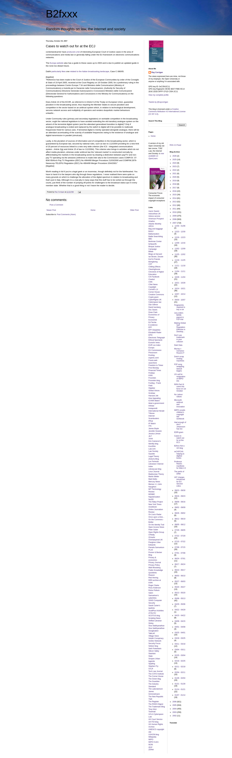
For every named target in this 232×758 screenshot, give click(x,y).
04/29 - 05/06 (180, 604)
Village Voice (154, 636)
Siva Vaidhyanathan (157, 626)
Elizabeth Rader (155, 332)
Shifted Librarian (155, 621)
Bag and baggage (156, 229)
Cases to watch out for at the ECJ (179, 439)
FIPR (151, 375)
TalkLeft (152, 633)
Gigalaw (152, 388)
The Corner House (156, 676)
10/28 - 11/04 (180, 277)
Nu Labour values (178, 395)
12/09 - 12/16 (180, 243)
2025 (175, 159)
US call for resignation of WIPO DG (179, 377)
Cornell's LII (153, 289)
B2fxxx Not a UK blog (179, 447)
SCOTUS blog (154, 616)
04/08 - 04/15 (180, 621)
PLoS (151, 550)
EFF (150, 327)
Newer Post (51, 210)
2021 (175, 173)
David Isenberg (155, 307)
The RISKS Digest (156, 704)
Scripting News (155, 618)
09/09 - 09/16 (180, 502)
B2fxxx (62, 14)
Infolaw (151, 406)
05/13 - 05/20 (180, 593)
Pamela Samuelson (156, 547)
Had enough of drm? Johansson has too (180, 425)
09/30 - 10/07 (180, 300)
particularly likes (58, 71)
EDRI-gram (178, 432)
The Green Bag (155, 679)
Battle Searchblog (156, 236)
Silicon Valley (154, 651)
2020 (175, 177)
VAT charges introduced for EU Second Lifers (179, 481)
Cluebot (152, 279)
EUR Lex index (155, 345)
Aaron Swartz (154, 211)
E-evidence (153, 325)
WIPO (151, 739)
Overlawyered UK (156, 540)
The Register (154, 702)
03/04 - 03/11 (180, 650)
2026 (175, 156)
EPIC (151, 335)
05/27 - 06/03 (180, 581)
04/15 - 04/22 (180, 615)
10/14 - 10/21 (180, 288)
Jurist (151, 439)
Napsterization (154, 497)
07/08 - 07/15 (180, 547)
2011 (175, 209)
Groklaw (152, 393)
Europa (151, 348)
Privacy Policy (154, 565)
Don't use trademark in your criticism (179, 338)
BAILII (151, 231)
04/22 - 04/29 (180, 610)
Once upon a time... (156, 517)
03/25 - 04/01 (180, 633)
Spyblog (152, 664)
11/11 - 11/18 (180, 266)
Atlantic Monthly (155, 224)
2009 (175, 216)
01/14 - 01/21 (180, 689)
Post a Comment (56, 205)
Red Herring (153, 578)
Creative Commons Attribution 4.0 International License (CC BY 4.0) (167, 111)
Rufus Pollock (154, 590)
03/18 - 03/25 (180, 638)
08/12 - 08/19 (180, 519)
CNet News (153, 284)
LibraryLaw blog (155, 469)
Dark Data (178, 345)
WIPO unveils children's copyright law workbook (179, 414)
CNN (150, 282)
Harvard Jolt (153, 396)
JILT (150, 436)
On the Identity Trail (156, 525)
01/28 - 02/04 (180, 678)
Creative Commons (156, 295)
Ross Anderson (155, 588)
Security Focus (154, 643)
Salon (151, 593)
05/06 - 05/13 (180, 598)
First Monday (154, 368)
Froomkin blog (154, 380)
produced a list (73, 52)
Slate (151, 656)
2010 (175, 212)
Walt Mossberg (155, 568)
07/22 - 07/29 (180, 536)
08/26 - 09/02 (180, 513)
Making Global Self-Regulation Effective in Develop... (180, 327)
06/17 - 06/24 (180, 564)
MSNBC (152, 494)
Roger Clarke (154, 585)
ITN (150, 426)
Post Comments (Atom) (66, 214)
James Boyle (154, 428)
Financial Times (155, 370)
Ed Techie (152, 322)
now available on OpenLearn (156, 156)
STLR (151, 669)
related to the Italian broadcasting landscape (89, 71)
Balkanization (154, 234)
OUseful (152, 537)
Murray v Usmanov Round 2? (179, 351)
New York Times (155, 504)
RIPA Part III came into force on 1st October (180, 387)
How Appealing (155, 398)
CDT (150, 264)
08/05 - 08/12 (180, 524)
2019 (175, 181)
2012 (175, 205)
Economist (153, 320)
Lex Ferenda (154, 461)
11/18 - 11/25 (180, 260)
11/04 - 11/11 (180, 271)
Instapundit (153, 408)
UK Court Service (156, 719)
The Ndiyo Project (156, 502)
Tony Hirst (153, 709)
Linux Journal (154, 472)
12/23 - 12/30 (180, 232)
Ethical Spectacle (155, 340)
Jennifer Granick (155, 431)
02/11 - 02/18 (180, 667)
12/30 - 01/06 (180, 226)
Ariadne (152, 221)
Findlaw (152, 373)
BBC (150, 239)
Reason (152, 575)
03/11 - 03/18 (180, 644)
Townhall (152, 712)
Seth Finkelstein (155, 649)
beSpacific (153, 244)
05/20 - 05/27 (180, 587)
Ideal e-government (156, 403)
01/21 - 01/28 (180, 684)
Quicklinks (153, 573)
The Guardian (154, 681)
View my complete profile (159, 95)
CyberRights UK (155, 300)
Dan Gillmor (153, 305)
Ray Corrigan (157, 72)
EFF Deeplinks (154, 330)
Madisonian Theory (156, 474)
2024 (175, 163)
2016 (175, 191)
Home (93, 210)
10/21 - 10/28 (180, 283)
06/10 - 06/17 (180, 570)
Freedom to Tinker (156, 365)
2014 (175, 198)
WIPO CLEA (154, 742)
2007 (175, 223)
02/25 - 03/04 (180, 655)
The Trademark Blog (157, 707)
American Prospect (156, 219)
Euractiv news (154, 343)
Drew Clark (153, 312)
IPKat (151, 421)
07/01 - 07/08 (180, 553)
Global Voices (154, 391)
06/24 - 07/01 (180, 559)
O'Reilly (152, 535)
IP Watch (152, 423)
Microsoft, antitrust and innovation (179, 403)
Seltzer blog (153, 646)
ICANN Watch (154, 401)
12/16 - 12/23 (180, 237)
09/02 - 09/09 (180, 507)
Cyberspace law (155, 302)
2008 (175, 219)
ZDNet (151, 750)
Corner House (154, 292)
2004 (175, 709)
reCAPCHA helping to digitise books (179, 454)
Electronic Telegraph (157, 338)
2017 (175, 188)
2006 (175, 702)
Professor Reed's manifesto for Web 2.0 (180, 465)
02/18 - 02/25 (180, 661)
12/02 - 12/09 (180, 249)
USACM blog (154, 734)
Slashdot (152, 653)
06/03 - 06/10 (180, 576)
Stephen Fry (153, 666)
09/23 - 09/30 (180, 490)
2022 (175, 170)
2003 (175, 712)
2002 (175, 716)
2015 (175, 195)
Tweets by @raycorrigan (158, 102)
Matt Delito (153, 479)
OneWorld (153, 507)
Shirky (151, 623)
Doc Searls (153, 310)
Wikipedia (152, 737)
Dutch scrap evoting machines (179, 359)
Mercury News (154, 482)
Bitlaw (151, 251)
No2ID (151, 499)
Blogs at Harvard (155, 254)
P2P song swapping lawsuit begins (179, 367)
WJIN (151, 745)
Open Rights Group (156, 532)
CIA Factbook (154, 277)
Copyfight (152, 287)
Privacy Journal (155, 562)
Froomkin (152, 378)
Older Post (134, 210)
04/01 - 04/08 (180, 627)
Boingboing (153, 262)
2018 (175, 184)
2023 (175, 166)
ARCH (151, 226)
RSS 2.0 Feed (176, 145)
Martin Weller (154, 476)
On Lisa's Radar (155, 514)
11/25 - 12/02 (180, 254)
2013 (175, 202)
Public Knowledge (156, 570)
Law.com (152, 449)
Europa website (57, 63)
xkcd (150, 747)
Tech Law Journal (156, 671)
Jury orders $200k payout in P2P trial (179, 316)
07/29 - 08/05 (180, 530)
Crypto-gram (154, 297)
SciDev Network (155, 641)
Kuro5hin (152, 446)
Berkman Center (155, 241)
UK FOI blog (153, 722)
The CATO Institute (156, 674)
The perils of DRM (179, 473)
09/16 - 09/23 (180, 496)
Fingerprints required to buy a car (179, 307)
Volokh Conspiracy (156, 638)
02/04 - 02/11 (180, 672)
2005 (175, 705)
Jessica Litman (154, 434)
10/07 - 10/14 (180, 294)
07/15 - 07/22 (180, 542)
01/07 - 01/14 (180, 695)
